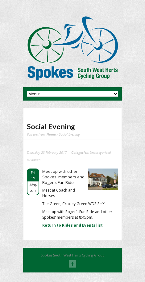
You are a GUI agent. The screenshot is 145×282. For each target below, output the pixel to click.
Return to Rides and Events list (72, 225)
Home (51, 134)
